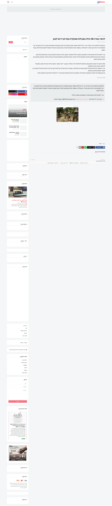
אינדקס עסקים (24, 331)
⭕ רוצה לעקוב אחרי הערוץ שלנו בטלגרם (18, 349)
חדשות (99, 36)
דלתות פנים (24, 360)
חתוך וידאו (25, 336)
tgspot (25, 370)
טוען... (25, 217)
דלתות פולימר (24, 362)
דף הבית (103, 36)
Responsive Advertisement (56, 9)
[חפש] (20, 42)
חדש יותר (102, 159)
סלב (26, 328)
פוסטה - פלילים (23, 342)
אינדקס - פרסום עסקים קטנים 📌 (14, 133)
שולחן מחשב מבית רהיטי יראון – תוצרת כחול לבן (14, 126)
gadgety (25, 365)
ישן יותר (32, 159)
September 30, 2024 (81, 99)
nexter (25, 368)
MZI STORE (24, 373)
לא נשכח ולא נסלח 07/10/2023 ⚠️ (15, 120)
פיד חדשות (24, 50)
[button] (11, 2)
